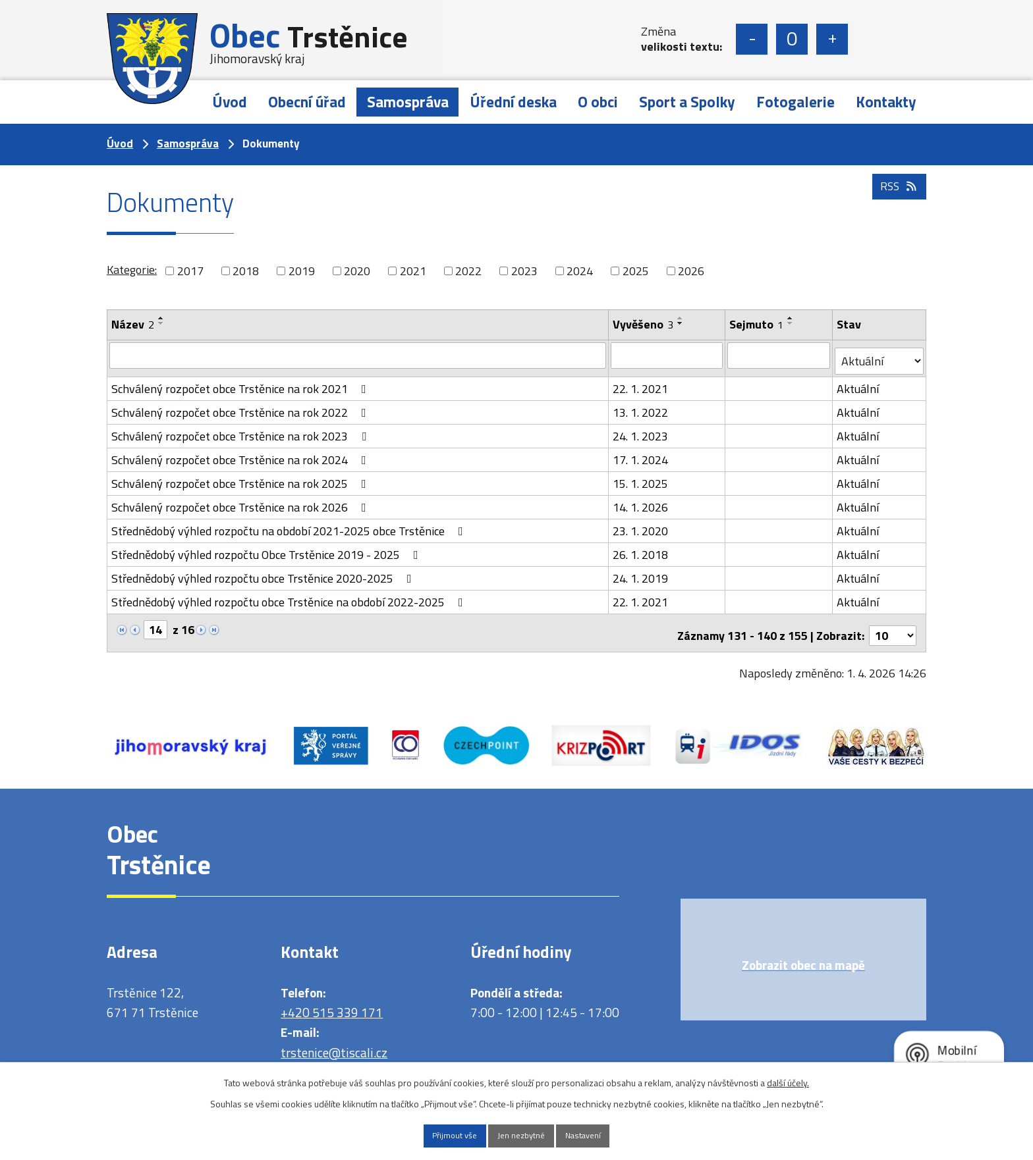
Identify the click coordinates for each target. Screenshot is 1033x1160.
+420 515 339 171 (332, 1001)
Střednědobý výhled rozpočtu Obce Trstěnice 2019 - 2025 (267, 549)
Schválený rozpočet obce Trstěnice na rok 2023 (241, 430)
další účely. (788, 1080)
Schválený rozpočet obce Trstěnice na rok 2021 (241, 383)
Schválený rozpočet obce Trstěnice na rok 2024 (241, 454)
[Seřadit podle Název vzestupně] (161, 318)
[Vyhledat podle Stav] (880, 355)
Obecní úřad (307, 101)
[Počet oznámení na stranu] (892, 624)
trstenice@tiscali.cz (334, 1041)
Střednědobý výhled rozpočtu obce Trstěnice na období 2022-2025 (289, 596)
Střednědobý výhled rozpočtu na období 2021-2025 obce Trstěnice (289, 525)
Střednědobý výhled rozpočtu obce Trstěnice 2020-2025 (264, 572)
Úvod (229, 101)
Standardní (792, 39)
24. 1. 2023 (641, 430)
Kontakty (886, 101)
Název (132, 324)
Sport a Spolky (687, 101)
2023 (524, 271)
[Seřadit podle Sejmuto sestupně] (791, 323)
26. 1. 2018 (641, 549)
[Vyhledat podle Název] (358, 354)
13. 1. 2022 (641, 406)
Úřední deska (513, 101)
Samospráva (408, 101)
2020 (357, 271)
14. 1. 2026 (641, 501)
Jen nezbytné (521, 1135)
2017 (190, 271)
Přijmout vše (438, 1135)
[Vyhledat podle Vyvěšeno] (667, 354)
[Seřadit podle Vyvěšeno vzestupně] (681, 318)
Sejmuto (757, 324)
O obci (598, 101)
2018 (246, 271)
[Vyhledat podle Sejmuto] (779, 354)
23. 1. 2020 (641, 525)
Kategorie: (132, 269)
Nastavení (600, 1135)
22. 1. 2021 (641, 383)
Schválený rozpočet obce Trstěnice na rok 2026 (241, 501)
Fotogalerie (795, 101)
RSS (897, 206)
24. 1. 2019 (641, 572)
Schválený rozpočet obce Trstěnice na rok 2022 (241, 406)
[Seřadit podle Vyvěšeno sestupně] (681, 323)
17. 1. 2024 (641, 454)
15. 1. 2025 (641, 478)
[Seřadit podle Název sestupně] (161, 323)
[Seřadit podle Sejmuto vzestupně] (791, 318)
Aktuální (859, 383)
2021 (413, 271)
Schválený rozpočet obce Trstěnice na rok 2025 (241, 478)
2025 (636, 271)
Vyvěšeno (643, 324)
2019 (302, 271)
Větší (832, 39)
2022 (468, 271)
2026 (691, 271)
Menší (752, 39)
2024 (580, 271)
